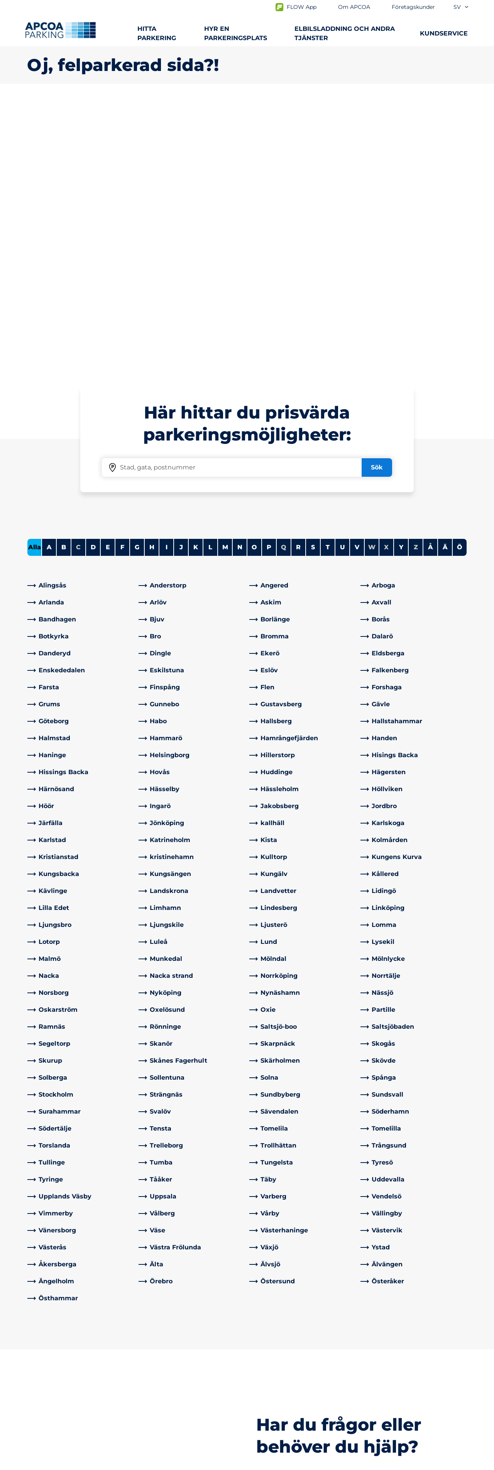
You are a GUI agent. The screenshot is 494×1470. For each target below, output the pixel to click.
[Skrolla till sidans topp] (481, 1292)
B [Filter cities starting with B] (63, 275)
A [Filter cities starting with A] (49, 275)
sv (461, 6)
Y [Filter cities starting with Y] (401, 275)
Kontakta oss (160, 1351)
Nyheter (266, 1388)
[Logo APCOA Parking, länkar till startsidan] (60, 30)
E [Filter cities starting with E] (108, 275)
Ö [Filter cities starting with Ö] (459, 275)
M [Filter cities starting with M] (225, 275)
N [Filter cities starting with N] (239, 275)
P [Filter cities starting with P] (269, 275)
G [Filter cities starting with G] (137, 275)
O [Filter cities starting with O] (254, 275)
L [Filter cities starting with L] (210, 275)
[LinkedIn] (144, 1391)
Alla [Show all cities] (34, 275)
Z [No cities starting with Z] (416, 275)
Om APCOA (271, 1351)
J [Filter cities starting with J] (181, 275)
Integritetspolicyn (51, 1462)
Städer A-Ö (44, 1351)
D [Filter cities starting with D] (93, 275)
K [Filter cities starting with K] (195, 275)
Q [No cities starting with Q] (283, 275)
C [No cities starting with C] (78, 275)
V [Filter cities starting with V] (357, 275)
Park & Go (42, 1409)
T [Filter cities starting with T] (328, 275)
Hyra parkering (50, 1375)
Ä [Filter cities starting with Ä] (445, 275)
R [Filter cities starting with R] (298, 275)
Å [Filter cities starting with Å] (430, 275)
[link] (80, 314)
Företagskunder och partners (298, 1375)
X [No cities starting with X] (386, 275)
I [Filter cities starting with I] (166, 275)
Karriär (263, 1400)
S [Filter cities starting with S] (313, 275)
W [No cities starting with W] (372, 275)
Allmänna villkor (116, 1462)
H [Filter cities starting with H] (151, 275)
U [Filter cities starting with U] (342, 275)
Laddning (42, 1363)
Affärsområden (275, 1363)
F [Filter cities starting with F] (122, 275)
